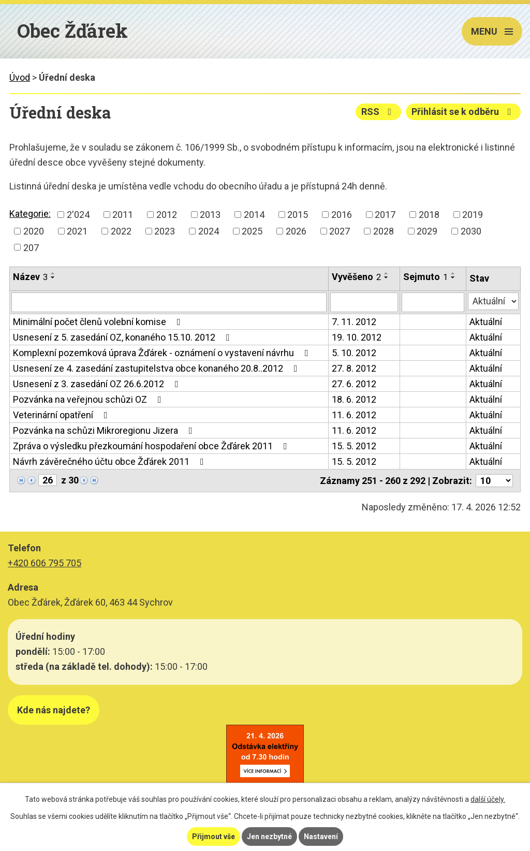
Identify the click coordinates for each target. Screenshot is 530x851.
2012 (166, 214)
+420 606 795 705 (44, 562)
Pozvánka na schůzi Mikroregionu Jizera (105, 430)
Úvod (19, 77)
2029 (427, 231)
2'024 (78, 214)
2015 (297, 214)
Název (30, 276)
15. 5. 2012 (354, 446)
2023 (164, 231)
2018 (429, 214)
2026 (296, 231)
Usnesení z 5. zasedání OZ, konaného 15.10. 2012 (123, 337)
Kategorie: (30, 213)
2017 (385, 214)
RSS (378, 111)
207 (31, 247)
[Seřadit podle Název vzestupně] (53, 273)
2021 (77, 231)
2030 (471, 231)
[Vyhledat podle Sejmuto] (433, 302)
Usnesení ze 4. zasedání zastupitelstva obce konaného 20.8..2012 (157, 368)
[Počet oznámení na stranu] (494, 480)
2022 (121, 231)
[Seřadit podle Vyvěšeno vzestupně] (386, 273)
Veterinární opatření (62, 414)
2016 (341, 214)
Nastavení (321, 836)
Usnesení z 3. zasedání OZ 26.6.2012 (98, 383)
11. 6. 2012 (354, 414)
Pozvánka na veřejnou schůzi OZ (89, 399)
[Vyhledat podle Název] (169, 302)
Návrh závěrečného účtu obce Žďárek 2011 (110, 461)
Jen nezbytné (269, 836)
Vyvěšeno (356, 276)
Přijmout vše (213, 836)
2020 (33, 231)
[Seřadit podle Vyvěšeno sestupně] (386, 277)
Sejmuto (425, 276)
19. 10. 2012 (356, 337)
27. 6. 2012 (354, 383)
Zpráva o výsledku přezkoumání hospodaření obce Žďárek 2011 (152, 446)
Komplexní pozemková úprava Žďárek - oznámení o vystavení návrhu (163, 352)
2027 (339, 231)
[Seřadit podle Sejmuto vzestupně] (453, 273)
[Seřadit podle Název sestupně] (53, 277)
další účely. (487, 799)
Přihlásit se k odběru (463, 111)
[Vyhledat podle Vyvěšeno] (364, 302)
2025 (252, 231)
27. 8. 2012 (354, 368)
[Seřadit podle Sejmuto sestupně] (453, 277)
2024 (208, 231)
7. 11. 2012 (354, 321)
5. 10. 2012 (354, 352)
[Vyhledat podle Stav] (493, 301)
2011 (122, 214)
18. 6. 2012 (354, 399)
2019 (472, 214)
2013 (210, 214)
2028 (383, 231)
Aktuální (485, 321)
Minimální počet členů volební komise (99, 321)
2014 (254, 214)
